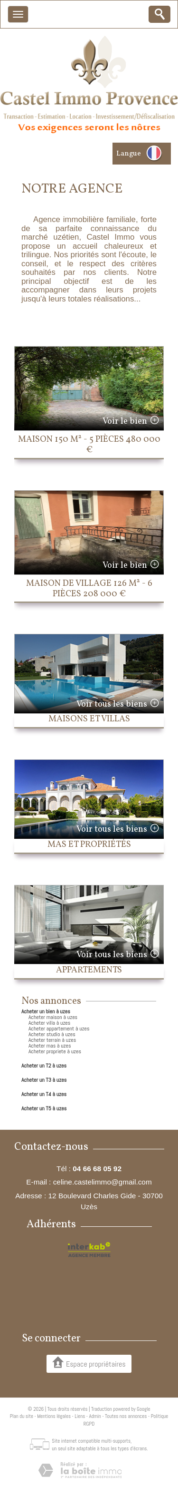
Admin (95, 1416)
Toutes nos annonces (126, 1416)
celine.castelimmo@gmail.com (102, 1182)
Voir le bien (125, 421)
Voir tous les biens (111, 704)
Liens (80, 1416)
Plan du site (21, 1416)
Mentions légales (54, 1416)
